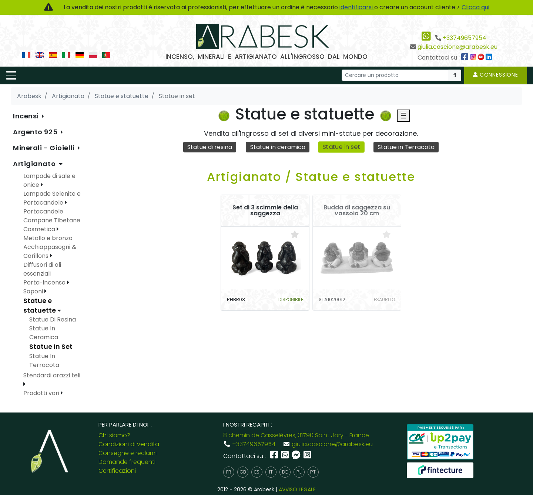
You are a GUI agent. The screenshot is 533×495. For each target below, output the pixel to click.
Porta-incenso (45, 282)
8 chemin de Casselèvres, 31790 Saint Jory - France (296, 435)
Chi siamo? (114, 435)
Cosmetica (40, 229)
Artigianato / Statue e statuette (311, 176)
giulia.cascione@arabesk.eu (457, 47)
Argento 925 (36, 132)
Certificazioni (117, 471)
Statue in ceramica (277, 147)
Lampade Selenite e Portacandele (52, 198)
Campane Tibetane (51, 220)
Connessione (495, 74)
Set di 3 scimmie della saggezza (265, 210)
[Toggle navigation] (11, 75)
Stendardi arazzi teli (51, 375)
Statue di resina (209, 147)
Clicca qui (475, 7)
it (271, 472)
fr (228, 472)
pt (313, 472)
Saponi (33, 291)
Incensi (26, 116)
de (285, 472)
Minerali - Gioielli (44, 147)
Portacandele (43, 211)
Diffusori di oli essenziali (42, 269)
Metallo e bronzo (48, 238)
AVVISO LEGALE (297, 489)
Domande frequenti (126, 462)
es (256, 472)
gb (242, 472)
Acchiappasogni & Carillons (49, 251)
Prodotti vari (42, 393)
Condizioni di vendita (128, 444)
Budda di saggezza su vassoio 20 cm (357, 210)
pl (298, 472)
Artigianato (35, 163)
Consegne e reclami (127, 453)
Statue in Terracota (406, 147)
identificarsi (356, 7)
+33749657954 (464, 38)
